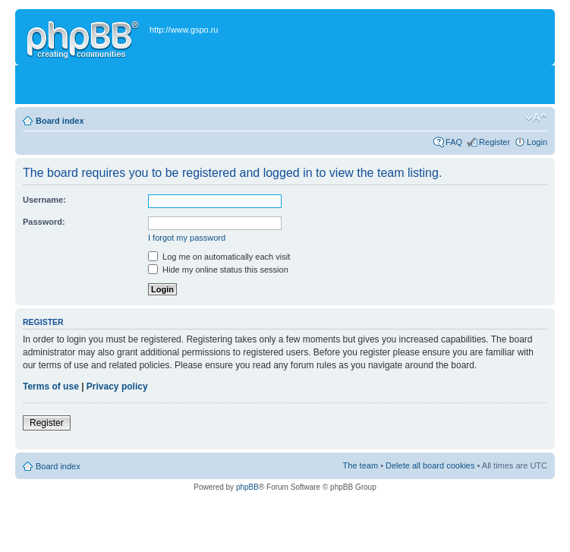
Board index (60, 120)
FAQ (454, 142)
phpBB (247, 487)
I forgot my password (186, 237)
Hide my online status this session (218, 269)
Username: (44, 199)
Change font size (536, 118)
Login (537, 142)
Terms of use (51, 386)
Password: (44, 221)
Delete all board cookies (430, 465)
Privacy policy (117, 386)
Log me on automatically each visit (219, 256)
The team (360, 465)
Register (494, 142)
